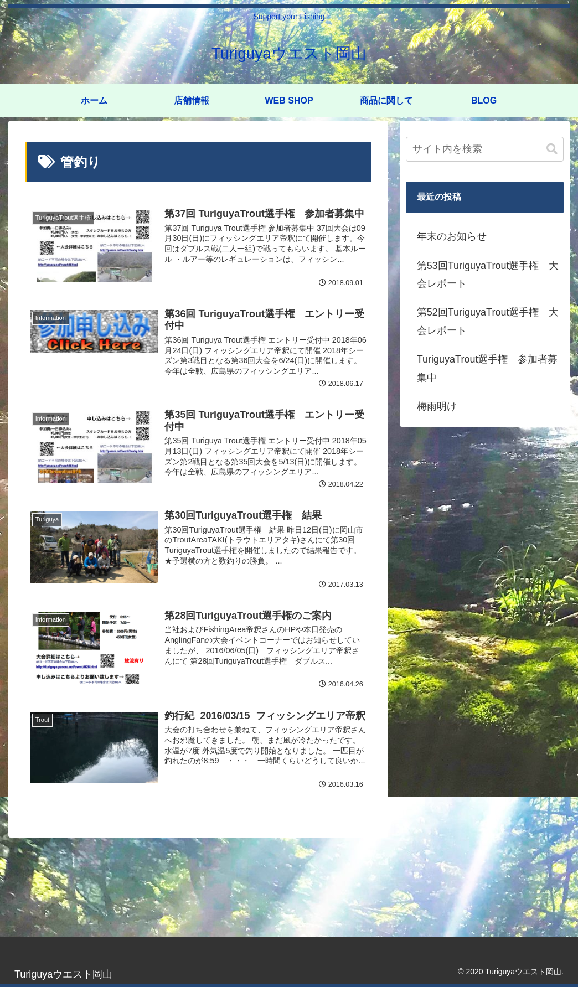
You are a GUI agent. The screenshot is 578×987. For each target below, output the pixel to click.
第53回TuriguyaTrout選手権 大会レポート (488, 274)
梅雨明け (437, 406)
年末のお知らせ (452, 236)
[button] (552, 149)
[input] (485, 149)
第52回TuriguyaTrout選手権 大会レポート (488, 321)
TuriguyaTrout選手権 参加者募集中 (487, 368)
